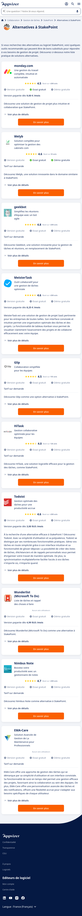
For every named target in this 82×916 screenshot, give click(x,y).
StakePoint (48, 20)
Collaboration (13, 20)
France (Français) (25, 907)
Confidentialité (9, 842)
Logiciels (6, 869)
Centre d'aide (8, 889)
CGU (4, 853)
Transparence (8, 847)
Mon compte (8, 884)
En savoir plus (41, 122)
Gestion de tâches (31, 20)
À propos (6, 864)
